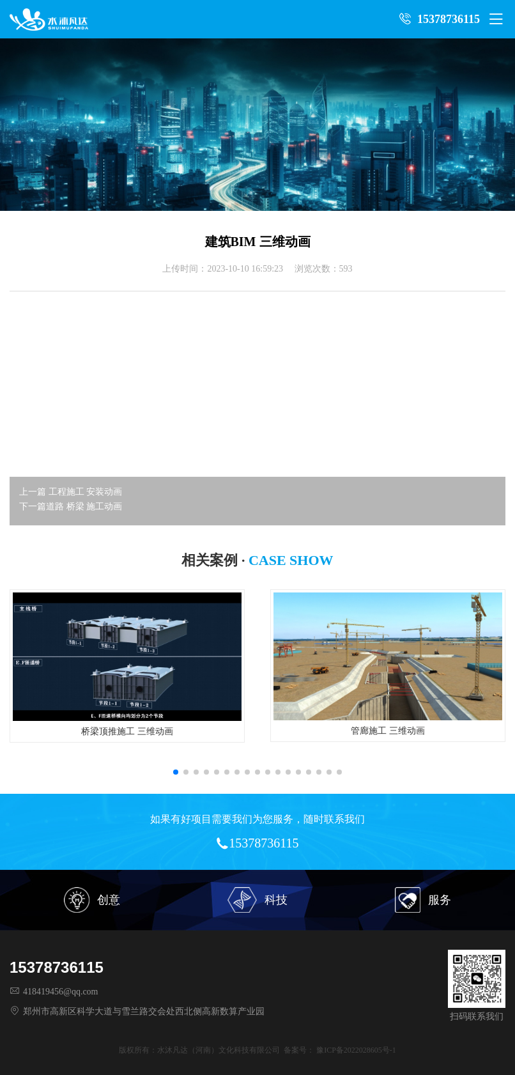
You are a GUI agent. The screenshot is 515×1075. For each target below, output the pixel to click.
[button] (175, 772)
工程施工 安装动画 (86, 492)
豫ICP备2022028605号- (354, 1050)
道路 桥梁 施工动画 (84, 506)
